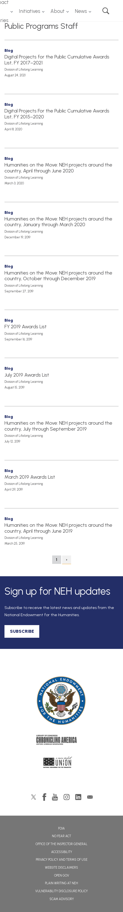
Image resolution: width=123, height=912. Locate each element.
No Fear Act (61, 836)
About (57, 11)
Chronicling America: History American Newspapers (61, 741)
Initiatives (29, 11)
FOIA (61, 828)
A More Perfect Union (61, 763)
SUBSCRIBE (22, 631)
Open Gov (61, 875)
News (81, 11)
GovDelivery (90, 797)
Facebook (44, 797)
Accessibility (61, 852)
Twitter (33, 797)
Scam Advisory (61, 899)
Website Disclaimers (61, 867)
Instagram (67, 797)
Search (106, 11)
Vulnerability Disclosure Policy (61, 891)
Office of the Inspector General (61, 844)
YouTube (55, 797)
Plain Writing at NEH (61, 883)
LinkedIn (78, 797)
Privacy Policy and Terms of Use (61, 859)
